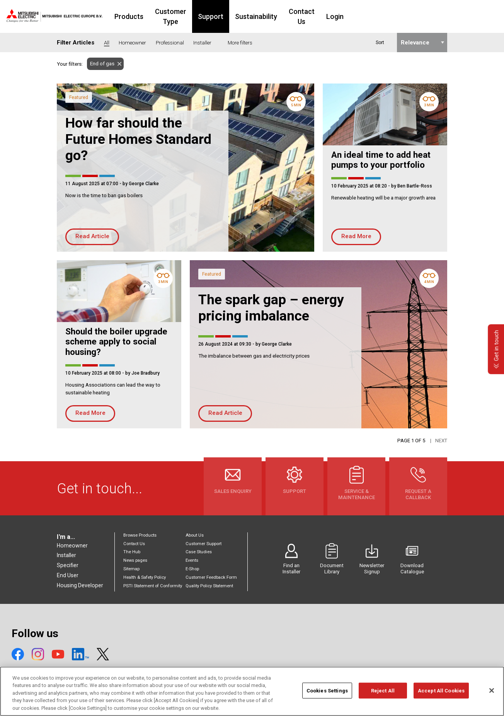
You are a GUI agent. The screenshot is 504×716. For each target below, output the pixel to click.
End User (67, 575)
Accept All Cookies (441, 696)
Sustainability (305, 16)
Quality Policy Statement (209, 585)
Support (259, 16)
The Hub (131, 551)
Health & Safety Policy (144, 577)
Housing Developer (80, 585)
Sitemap (131, 568)
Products (160, 16)
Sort (380, 42)
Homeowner (72, 545)
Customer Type (211, 16)
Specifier (67, 565)
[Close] (491, 695)
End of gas (100, 63)
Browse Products (140, 535)
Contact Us (355, 16)
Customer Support (203, 543)
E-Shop (192, 568)
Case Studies (199, 551)
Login (393, 16)
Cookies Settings (327, 696)
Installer (66, 555)
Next (441, 440)
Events (192, 560)
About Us (195, 535)
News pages (135, 560)
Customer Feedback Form (211, 577)
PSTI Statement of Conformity (152, 585)
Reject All (383, 696)
